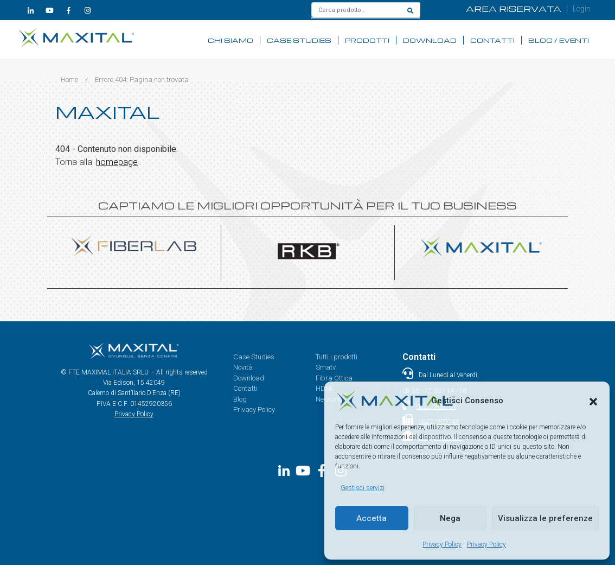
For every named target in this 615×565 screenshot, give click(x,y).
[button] (593, 400)
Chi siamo (230, 40)
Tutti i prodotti (336, 357)
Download (430, 40)
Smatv (326, 367)
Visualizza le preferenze (545, 518)
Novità (243, 367)
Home (69, 79)
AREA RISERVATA (513, 8)
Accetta (371, 518)
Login (582, 8)
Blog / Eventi (558, 40)
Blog (240, 399)
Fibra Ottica (334, 378)
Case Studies (299, 40)
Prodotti (367, 40)
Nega (450, 518)
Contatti (492, 40)
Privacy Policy (442, 544)
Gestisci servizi (363, 488)
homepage (117, 162)
